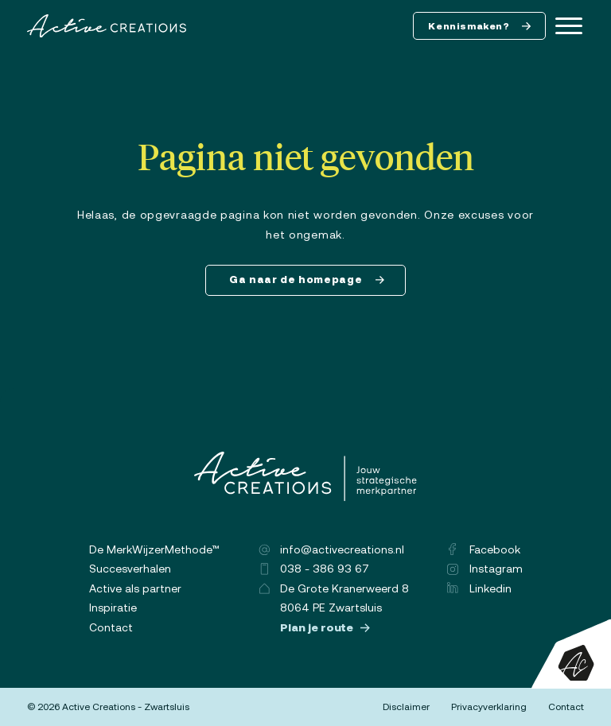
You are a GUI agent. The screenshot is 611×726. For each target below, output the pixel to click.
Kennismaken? (479, 26)
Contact (111, 627)
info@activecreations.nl (331, 549)
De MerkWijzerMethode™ (154, 549)
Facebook (484, 549)
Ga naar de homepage (307, 279)
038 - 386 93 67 (313, 568)
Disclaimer (406, 706)
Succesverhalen (130, 568)
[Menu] (569, 26)
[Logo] (106, 26)
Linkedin (479, 588)
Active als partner (135, 588)
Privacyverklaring (489, 706)
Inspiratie (113, 607)
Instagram (485, 568)
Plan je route (325, 627)
